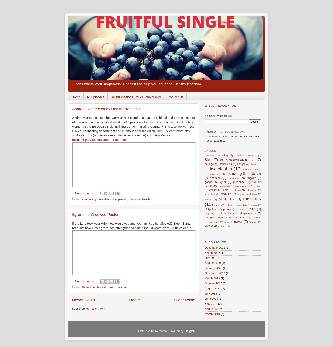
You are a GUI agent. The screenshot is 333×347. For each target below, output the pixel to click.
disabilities (104, 199)
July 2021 (211, 257)
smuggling (210, 217)
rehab (241, 209)
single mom (227, 213)
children (234, 159)
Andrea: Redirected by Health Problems (106, 109)
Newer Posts (83, 300)
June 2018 (211, 298)
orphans (229, 205)
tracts (226, 222)
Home (76, 97)
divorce (247, 169)
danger (241, 164)
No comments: (85, 193)
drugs (258, 169)
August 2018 (213, 288)
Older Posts (184, 300)
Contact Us (175, 97)
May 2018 (211, 303)
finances (215, 178)
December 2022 (215, 247)
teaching (241, 217)
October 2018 (213, 283)
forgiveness (234, 178)
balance (252, 155)
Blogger (189, 331)
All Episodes (95, 97)
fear (259, 174)
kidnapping (251, 190)
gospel (209, 182)
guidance (134, 199)
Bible (85, 287)
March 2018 (212, 314)
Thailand (256, 217)
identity (213, 189)
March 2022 (212, 252)
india (225, 189)
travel (238, 222)
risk (252, 209)
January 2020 (213, 268)
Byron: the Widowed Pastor (95, 214)
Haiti (254, 182)
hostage (257, 186)
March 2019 (212, 278)
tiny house (214, 222)
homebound (224, 186)
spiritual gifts (225, 217)
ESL (224, 174)
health (146, 199)
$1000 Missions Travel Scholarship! (136, 97)
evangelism (240, 174)
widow (209, 226)
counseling (89, 199)
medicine (226, 194)
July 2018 (211, 293)
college (209, 164)
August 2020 (213, 263)
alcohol (238, 155)
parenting (242, 205)
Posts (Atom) (98, 308)
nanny (217, 205)
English (212, 174)
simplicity (209, 213)
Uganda (253, 222)
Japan (238, 190)
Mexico (208, 199)
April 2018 (211, 308)
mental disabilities (247, 194)
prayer (227, 209)
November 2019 (215, 273)
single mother (248, 213)
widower (122, 287)
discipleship (119, 199)
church (94, 287)
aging (225, 155)
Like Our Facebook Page (220, 105)
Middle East (227, 199)
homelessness (241, 186)
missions (252, 198)
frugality (251, 178)
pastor (112, 287)
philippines (211, 209)
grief (103, 287)
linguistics (210, 194)
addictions (210, 155)
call (221, 160)
